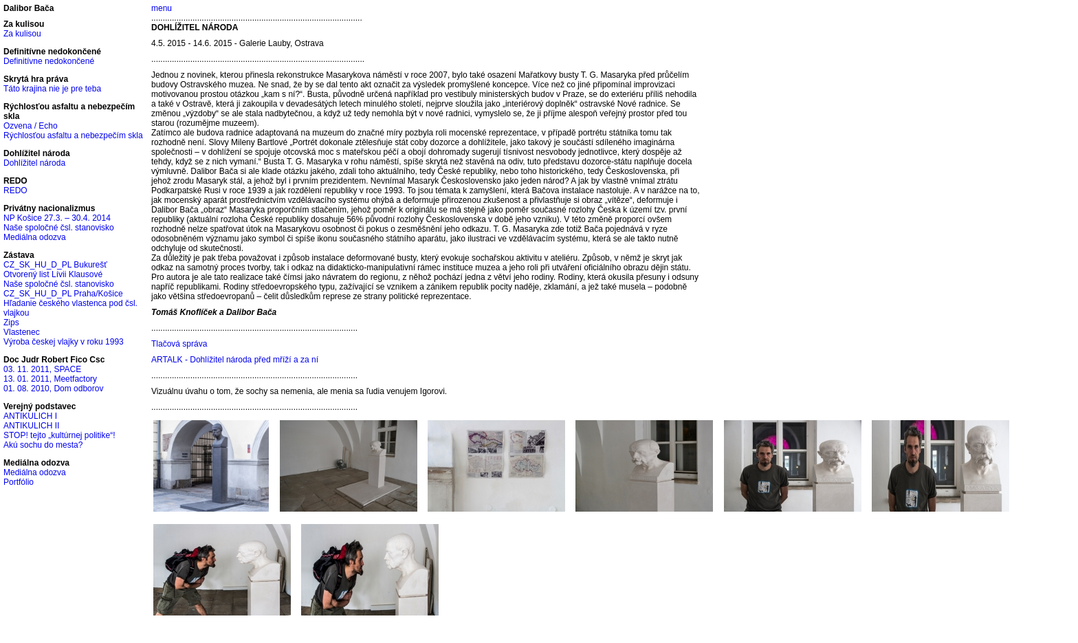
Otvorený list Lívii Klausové (52, 274)
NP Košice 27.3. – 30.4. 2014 (57, 218)
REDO (15, 190)
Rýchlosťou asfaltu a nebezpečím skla (73, 135)
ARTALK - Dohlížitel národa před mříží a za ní (234, 359)
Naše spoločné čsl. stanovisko (58, 227)
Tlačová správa (179, 344)
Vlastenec (21, 332)
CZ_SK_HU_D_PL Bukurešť (55, 265)
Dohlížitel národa (34, 163)
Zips (11, 322)
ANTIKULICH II (31, 426)
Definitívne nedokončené (48, 61)
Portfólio (18, 482)
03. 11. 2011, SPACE (42, 369)
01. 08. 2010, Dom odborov (53, 388)
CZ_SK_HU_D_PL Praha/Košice (63, 293)
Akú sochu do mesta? (42, 445)
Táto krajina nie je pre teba (52, 89)
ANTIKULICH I (30, 416)
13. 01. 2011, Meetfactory (50, 379)
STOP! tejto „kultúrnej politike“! (59, 435)
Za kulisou (22, 34)
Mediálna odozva (34, 237)
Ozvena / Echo (30, 126)
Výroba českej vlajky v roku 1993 (63, 342)
